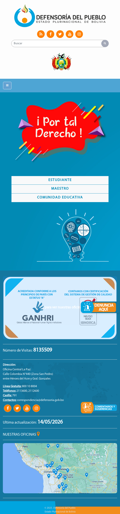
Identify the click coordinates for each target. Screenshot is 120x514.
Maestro (60, 189)
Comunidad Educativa (60, 197)
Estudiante (59, 180)
